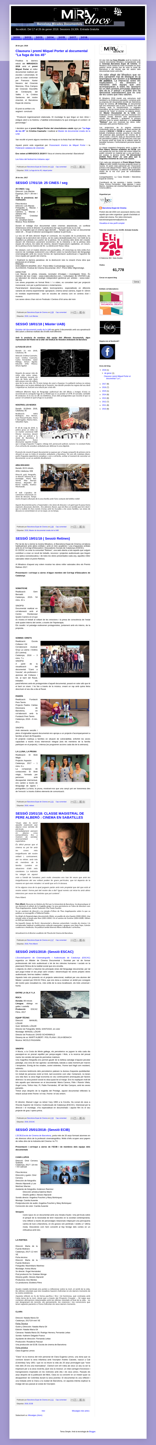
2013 (39, 37)
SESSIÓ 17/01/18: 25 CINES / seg (41, 183)
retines (31, 805)
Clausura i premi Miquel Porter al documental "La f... (117, 377)
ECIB (31, 1403)
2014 (50, 37)
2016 (104, 387)
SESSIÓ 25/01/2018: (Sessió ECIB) (43, 1130)
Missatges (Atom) (35, 1415)
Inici (43, 1411)
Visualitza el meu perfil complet (111, 223)
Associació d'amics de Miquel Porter (67, 145)
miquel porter (47, 170)
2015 (61, 37)
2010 (16, 37)
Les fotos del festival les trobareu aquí (32, 159)
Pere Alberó (33, 944)
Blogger (92, 1432)
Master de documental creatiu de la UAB (44, 530)
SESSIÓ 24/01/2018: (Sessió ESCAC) (44, 952)
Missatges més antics (80, 1411)
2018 (84, 37)
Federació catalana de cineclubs (30, 148)
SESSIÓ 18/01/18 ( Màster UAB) (40, 324)
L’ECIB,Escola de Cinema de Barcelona (33, 1135)
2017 (72, 37)
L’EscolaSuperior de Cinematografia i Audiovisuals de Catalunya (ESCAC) (53, 958)
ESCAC (32, 1122)
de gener (108, 373)
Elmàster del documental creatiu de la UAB (33, 329)
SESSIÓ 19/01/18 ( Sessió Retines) (43, 538)
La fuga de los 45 (35, 170)
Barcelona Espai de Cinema (114, 208)
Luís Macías (33, 316)
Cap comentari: (61, 167)
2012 (28, 37)
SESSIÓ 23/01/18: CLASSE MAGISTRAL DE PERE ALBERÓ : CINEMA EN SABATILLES (50, 815)
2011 (104, 405)
